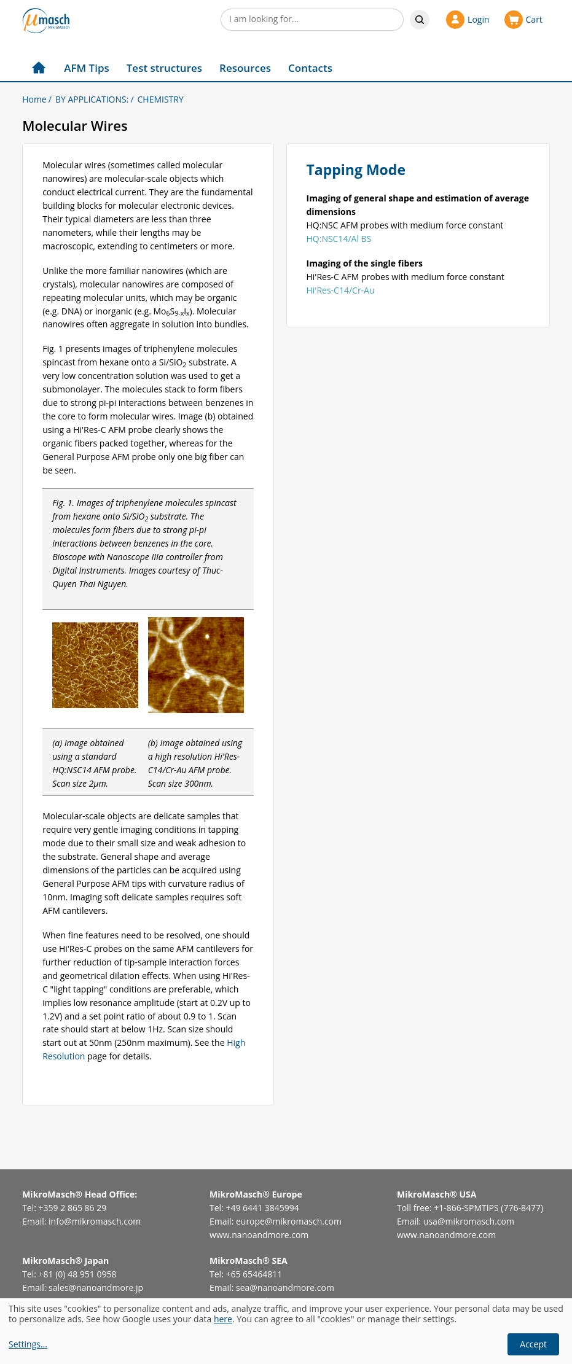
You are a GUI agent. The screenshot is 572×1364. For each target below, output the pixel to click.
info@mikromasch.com (95, 1221)
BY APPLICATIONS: (92, 99)
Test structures (164, 68)
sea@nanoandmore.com (285, 1287)
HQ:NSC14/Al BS (339, 238)
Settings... (28, 1344)
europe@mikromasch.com (289, 1221)
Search (419, 19)
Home (34, 99)
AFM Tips (86, 68)
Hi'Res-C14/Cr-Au (341, 290)
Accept (533, 1344)
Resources (245, 68)
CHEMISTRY (161, 99)
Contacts (310, 68)
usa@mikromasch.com (468, 1221)
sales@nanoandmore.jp (96, 1287)
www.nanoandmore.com (259, 1235)
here (223, 1319)
